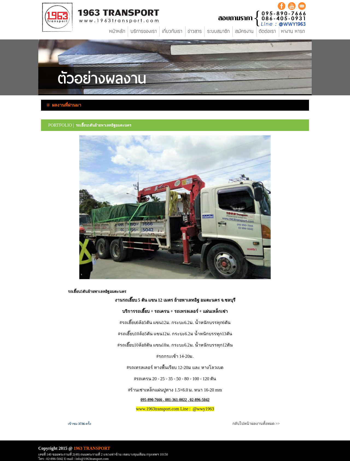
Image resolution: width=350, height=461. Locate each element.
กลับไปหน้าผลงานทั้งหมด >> (256, 424)
